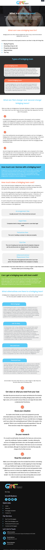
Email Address (11, 537)
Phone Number (11, 542)
